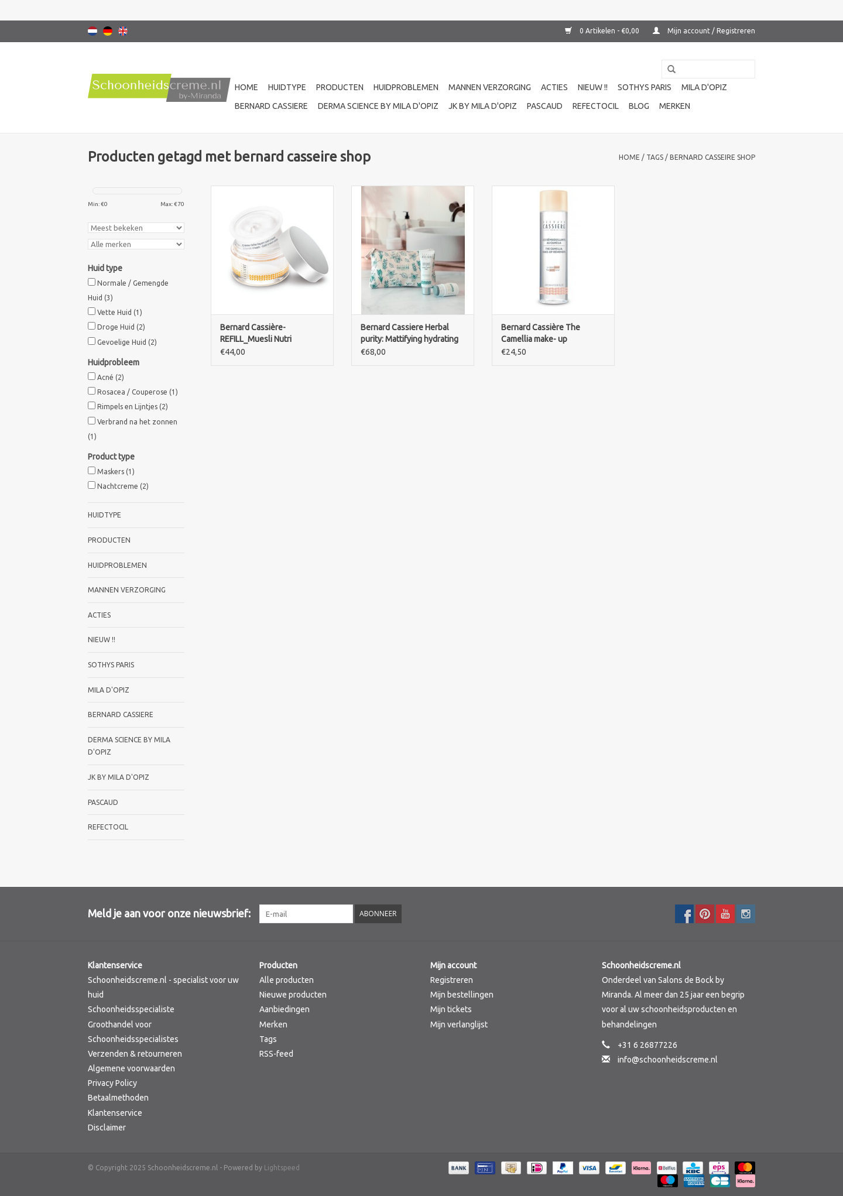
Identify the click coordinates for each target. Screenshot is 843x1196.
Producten (340, 87)
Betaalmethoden (118, 1097)
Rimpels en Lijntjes (132, 406)
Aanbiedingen (284, 1009)
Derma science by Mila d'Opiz (378, 106)
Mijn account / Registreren (704, 31)
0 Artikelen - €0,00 (603, 31)
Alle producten (286, 980)
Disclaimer (107, 1127)
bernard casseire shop (712, 157)
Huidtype (287, 87)
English (123, 31)
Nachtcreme (123, 486)
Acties (554, 87)
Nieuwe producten (293, 994)
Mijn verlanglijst (459, 1024)
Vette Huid (119, 312)
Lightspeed (282, 1167)
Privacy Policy (112, 1083)
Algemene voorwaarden (131, 1068)
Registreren (451, 980)
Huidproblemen (405, 87)
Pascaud (545, 106)
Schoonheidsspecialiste (131, 1009)
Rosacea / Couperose (137, 392)
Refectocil (596, 106)
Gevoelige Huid (127, 342)
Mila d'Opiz (704, 87)
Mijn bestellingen (462, 994)
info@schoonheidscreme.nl (668, 1059)
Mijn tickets (451, 1009)
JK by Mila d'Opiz (482, 106)
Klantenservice (115, 1113)
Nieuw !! (593, 87)
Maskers (116, 471)
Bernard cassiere (271, 106)
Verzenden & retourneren (135, 1053)
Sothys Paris (644, 87)
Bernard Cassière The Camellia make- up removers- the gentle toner (550, 334)
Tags (654, 157)
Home (246, 87)
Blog (639, 106)
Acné (110, 377)
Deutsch (107, 31)
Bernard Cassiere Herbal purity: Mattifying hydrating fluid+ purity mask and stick (410, 334)
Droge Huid (121, 327)
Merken (674, 106)
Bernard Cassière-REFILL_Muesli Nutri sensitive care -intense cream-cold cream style (262, 334)
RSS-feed (276, 1053)
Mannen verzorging (489, 87)
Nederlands (92, 31)
